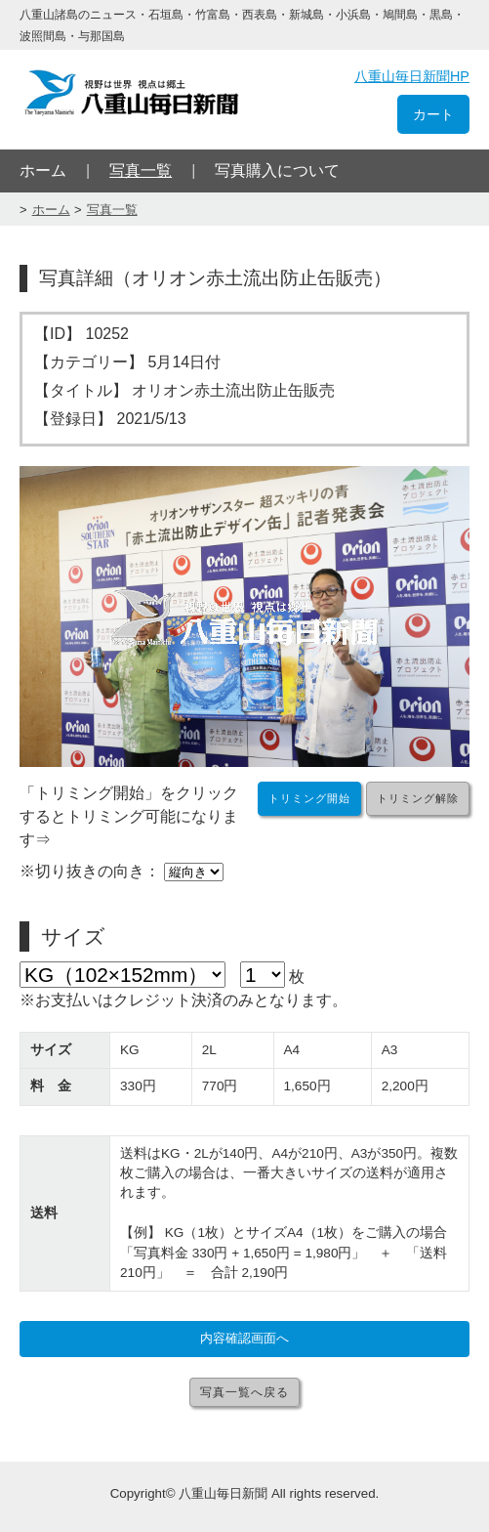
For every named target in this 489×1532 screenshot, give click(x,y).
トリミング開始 (309, 798)
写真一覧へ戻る (244, 1392)
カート (433, 114)
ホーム (43, 170)
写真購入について (277, 170)
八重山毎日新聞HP (411, 76)
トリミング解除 (418, 798)
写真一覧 (140, 170)
